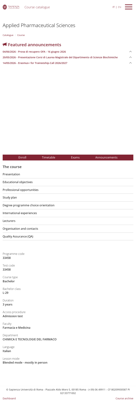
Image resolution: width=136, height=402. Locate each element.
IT (114, 7)
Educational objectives (18, 182)
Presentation (11, 174)
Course (21, 35)
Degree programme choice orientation (29, 205)
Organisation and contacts (20, 229)
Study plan (10, 197)
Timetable (48, 157)
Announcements (106, 157)
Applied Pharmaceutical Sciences (39, 25)
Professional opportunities (21, 190)
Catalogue (8, 35)
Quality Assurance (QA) (18, 236)
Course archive (124, 398)
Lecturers (9, 221)
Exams (75, 157)
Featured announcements (32, 44)
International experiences (20, 213)
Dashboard (9, 398)
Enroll (22, 157)
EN (119, 7)
